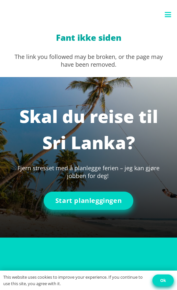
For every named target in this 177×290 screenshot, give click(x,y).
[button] (168, 14)
